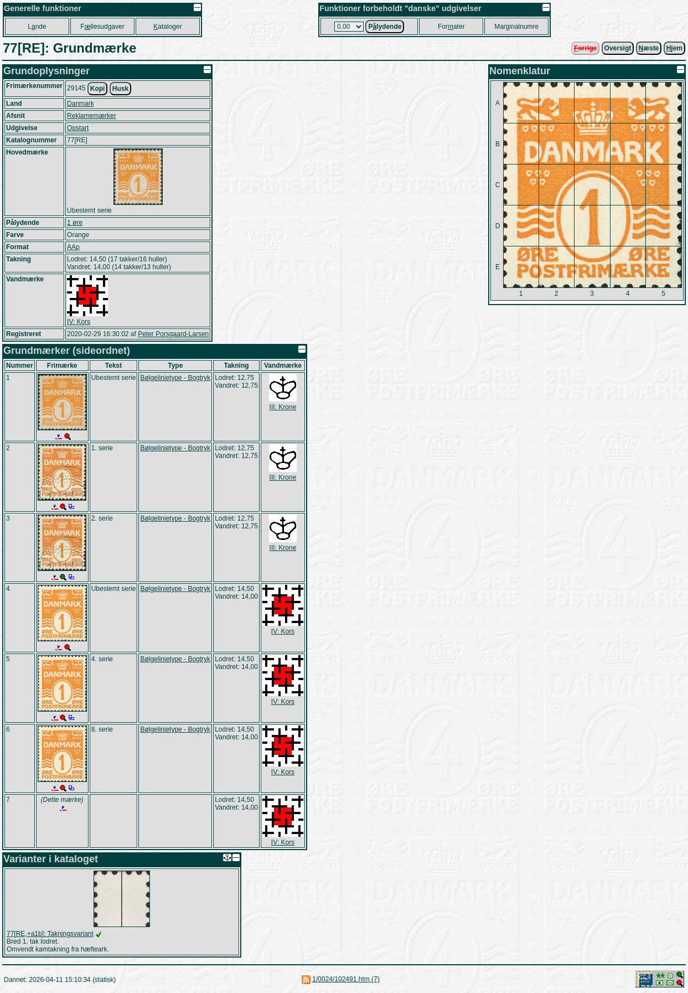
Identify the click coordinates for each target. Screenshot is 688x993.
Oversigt (618, 48)
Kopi (97, 88)
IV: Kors (78, 322)
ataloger (167, 26)
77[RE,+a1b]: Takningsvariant (50, 934)
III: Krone (283, 407)
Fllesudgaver (102, 26)
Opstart (78, 128)
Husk (120, 88)
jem (674, 48)
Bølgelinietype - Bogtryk (175, 378)
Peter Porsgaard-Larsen (173, 334)
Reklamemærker (91, 116)
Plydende (384, 26)
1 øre (74, 223)
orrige (585, 48)
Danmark (80, 103)
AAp (73, 247)
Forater (451, 26)
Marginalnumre (516, 26)
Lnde (37, 26)
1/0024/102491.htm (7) (345, 979)
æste (649, 48)
